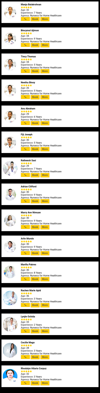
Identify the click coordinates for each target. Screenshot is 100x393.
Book (35, 19)
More (45, 19)
